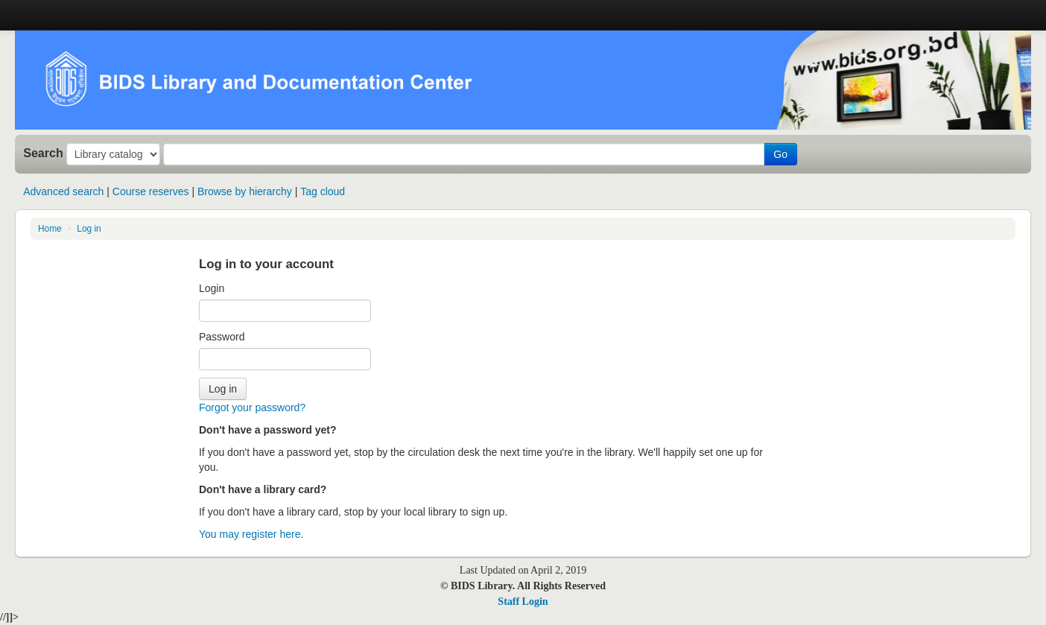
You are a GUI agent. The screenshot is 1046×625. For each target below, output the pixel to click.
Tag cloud (322, 191)
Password (221, 337)
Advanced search (63, 191)
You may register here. (251, 534)
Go (780, 154)
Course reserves (150, 191)
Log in (89, 228)
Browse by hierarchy (244, 191)
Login (211, 288)
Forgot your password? (252, 407)
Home (50, 228)
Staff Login (523, 601)
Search (43, 152)
